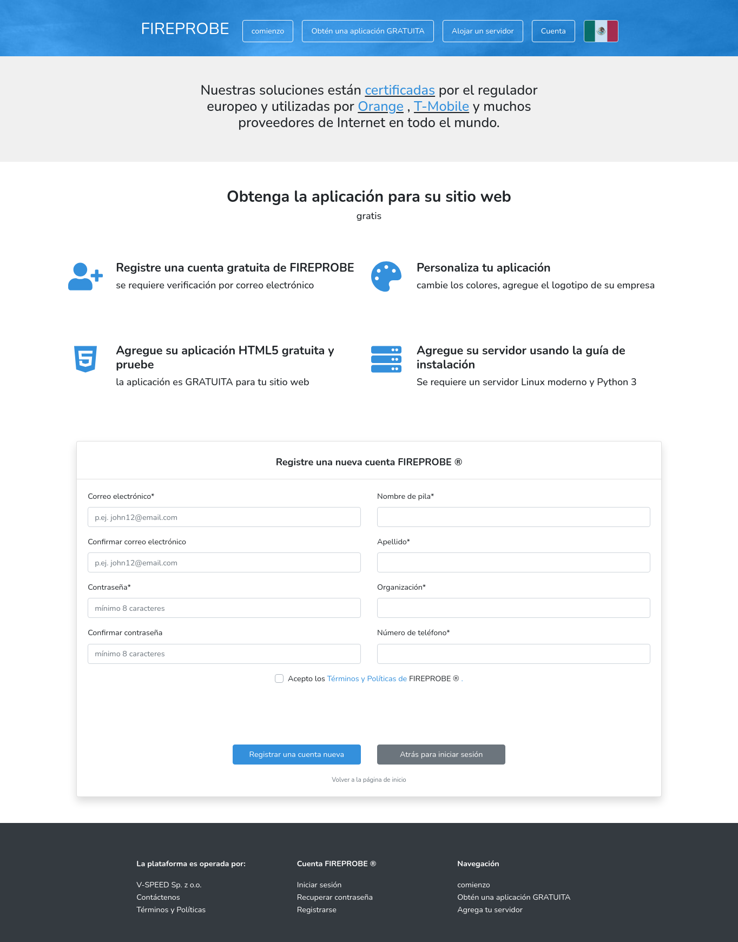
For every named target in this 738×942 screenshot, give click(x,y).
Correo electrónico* (121, 496)
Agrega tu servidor (490, 909)
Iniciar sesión (319, 884)
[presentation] (369, 715)
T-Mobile (441, 106)
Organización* (401, 587)
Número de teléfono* (413, 632)
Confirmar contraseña (125, 632)
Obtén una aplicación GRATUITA (367, 30)
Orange (381, 106)
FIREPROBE (185, 28)
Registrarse (317, 909)
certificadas (400, 90)
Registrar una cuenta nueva (296, 754)
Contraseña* (109, 587)
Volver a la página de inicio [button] (369, 779)
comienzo (268, 30)
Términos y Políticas (171, 909)
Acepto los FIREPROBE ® (375, 678)
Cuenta (553, 30)
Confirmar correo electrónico (137, 541)
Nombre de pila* (405, 496)
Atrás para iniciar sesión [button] (441, 754)
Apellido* (393, 541)
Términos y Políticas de (367, 678)
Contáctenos (158, 897)
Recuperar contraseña (335, 897)
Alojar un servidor (483, 30)
